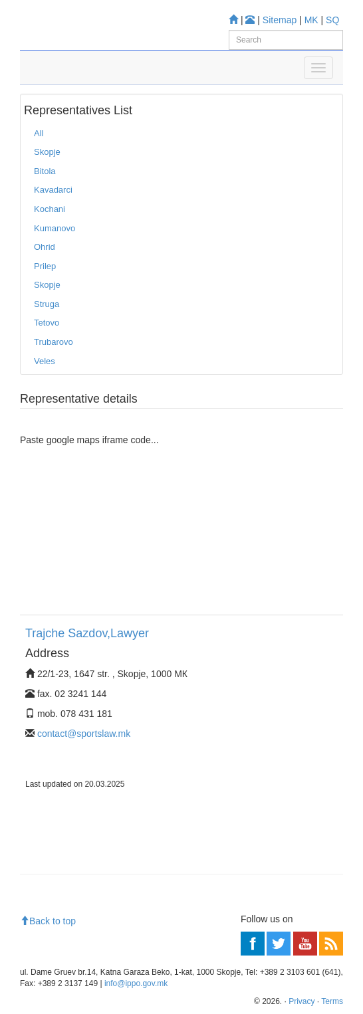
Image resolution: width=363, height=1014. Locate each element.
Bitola (45, 171)
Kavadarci (53, 190)
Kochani (49, 209)
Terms (332, 1001)
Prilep (45, 266)
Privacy (301, 1001)
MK (311, 20)
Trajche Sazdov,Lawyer (87, 633)
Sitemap (280, 20)
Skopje (47, 152)
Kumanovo (54, 228)
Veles (44, 361)
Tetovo (46, 323)
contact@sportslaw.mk (83, 733)
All (38, 133)
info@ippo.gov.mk (136, 983)
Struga (46, 304)
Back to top (48, 921)
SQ (332, 20)
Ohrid (44, 247)
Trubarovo (53, 342)
